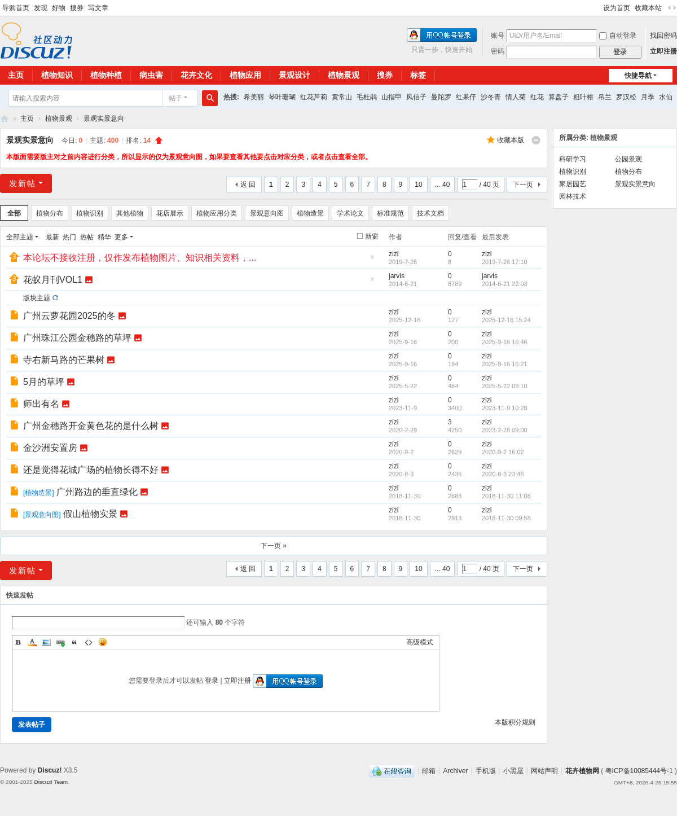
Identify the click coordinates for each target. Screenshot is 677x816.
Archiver (455, 771)
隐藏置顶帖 (372, 260)
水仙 (665, 97)
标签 (418, 75)
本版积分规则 (515, 722)
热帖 (87, 237)
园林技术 (572, 196)
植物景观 (343, 75)
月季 (647, 97)
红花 (537, 97)
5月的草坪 (43, 382)
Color (32, 642)
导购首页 (15, 8)
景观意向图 (267, 213)
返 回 (248, 184)
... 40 (442, 184)
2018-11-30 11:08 (506, 496)
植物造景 (310, 213)
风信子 (416, 97)
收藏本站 (648, 8)
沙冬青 (491, 97)
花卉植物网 (4, 119)
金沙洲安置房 (50, 448)
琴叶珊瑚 (282, 97)
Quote (74, 642)
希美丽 (254, 97)
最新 (52, 237)
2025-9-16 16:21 (504, 364)
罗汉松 (626, 97)
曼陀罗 (441, 97)
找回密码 (663, 36)
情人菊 (515, 97)
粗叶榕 (583, 97)
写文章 (98, 8)
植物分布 (49, 213)
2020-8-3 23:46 (503, 474)
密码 (497, 51)
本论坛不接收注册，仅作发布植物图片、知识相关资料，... (139, 257)
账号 (497, 36)
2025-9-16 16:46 (504, 342)
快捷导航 (638, 76)
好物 (58, 8)
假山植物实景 (90, 514)
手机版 (486, 771)
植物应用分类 (216, 213)
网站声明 (544, 771)
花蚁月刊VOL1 (52, 279)
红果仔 (466, 97)
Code (88, 642)
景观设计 (294, 75)
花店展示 (169, 213)
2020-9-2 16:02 (503, 452)
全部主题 (19, 237)
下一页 (523, 184)
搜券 (76, 8)
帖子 (175, 98)
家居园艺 (572, 184)
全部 (14, 213)
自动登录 (617, 36)
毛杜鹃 (367, 97)
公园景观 (628, 159)
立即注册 (663, 51)
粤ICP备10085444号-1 (639, 771)
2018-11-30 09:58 (506, 518)
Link (60, 642)
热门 (69, 237)
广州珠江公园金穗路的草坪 (77, 338)
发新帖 (22, 183)
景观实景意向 (103, 118)
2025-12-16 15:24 (506, 320)
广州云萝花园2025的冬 (69, 316)
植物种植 (106, 75)
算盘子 (558, 97)
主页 (27, 118)
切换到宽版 (672, 8)
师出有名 (41, 404)
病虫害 (151, 75)
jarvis (397, 276)
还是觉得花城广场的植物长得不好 (91, 470)
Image (46, 642)
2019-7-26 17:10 (504, 261)
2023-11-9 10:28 (504, 408)
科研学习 (572, 159)
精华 (104, 237)
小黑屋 (513, 771)
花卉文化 (196, 75)
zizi (393, 254)
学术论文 (350, 213)
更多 (121, 237)
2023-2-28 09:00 (504, 430)
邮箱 (429, 771)
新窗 (372, 236)
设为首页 (616, 8)
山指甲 (391, 97)
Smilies (102, 642)
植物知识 (57, 75)
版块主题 (36, 298)
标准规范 (390, 213)
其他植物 (129, 213)
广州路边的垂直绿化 (97, 492)
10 (418, 184)
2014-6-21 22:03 (504, 283)
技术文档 (430, 213)
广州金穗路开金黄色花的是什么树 (91, 426)
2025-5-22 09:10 (504, 386)
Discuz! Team (51, 782)
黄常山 (342, 97)
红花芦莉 (313, 97)
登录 (211, 681)
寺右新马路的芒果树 (63, 360)
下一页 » (274, 546)
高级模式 (419, 642)
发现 (40, 8)
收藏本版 (510, 140)
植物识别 (89, 213)
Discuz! (50, 770)
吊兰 (605, 97)
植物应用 (245, 75)
